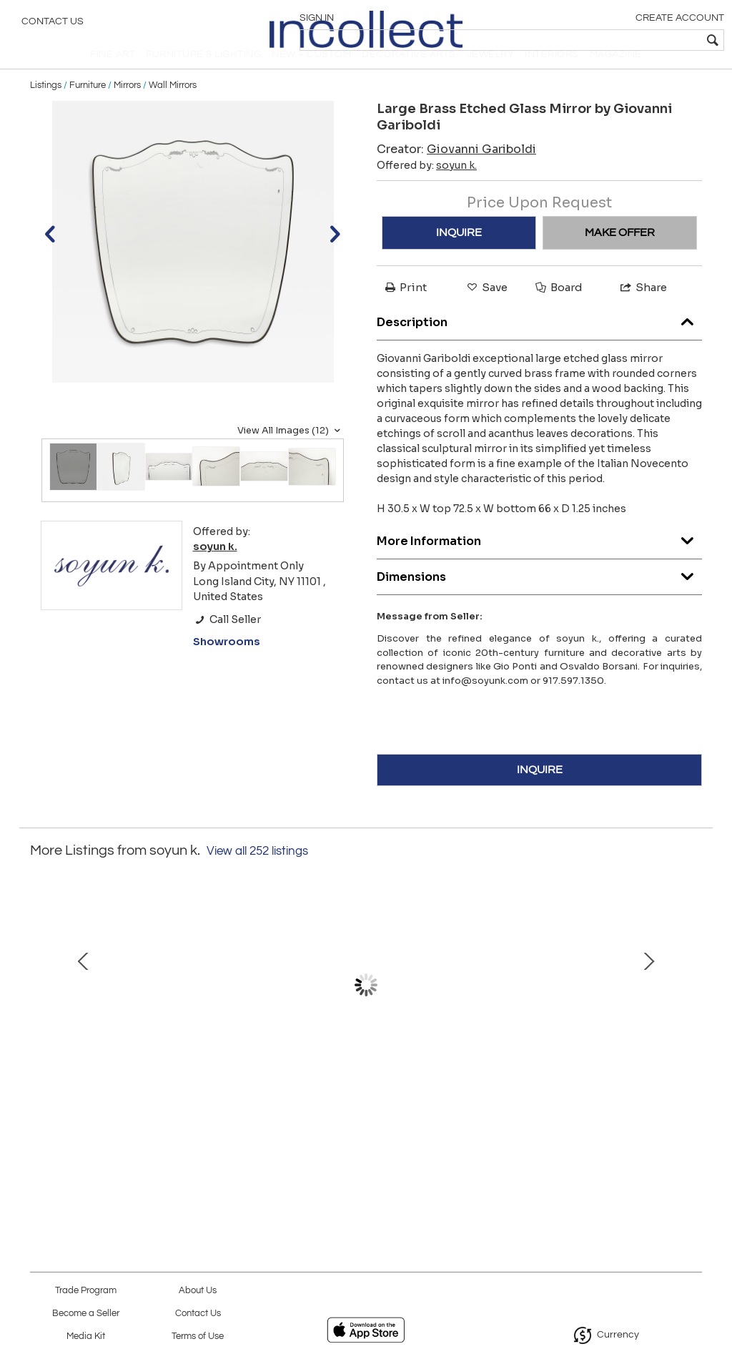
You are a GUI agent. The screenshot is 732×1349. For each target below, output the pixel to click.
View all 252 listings (257, 874)
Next (691, 1024)
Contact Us (52, 25)
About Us (198, 1290)
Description (539, 343)
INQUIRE (459, 256)
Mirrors (127, 109)
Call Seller (227, 643)
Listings (45, 109)
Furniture (87, 109)
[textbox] (618, 40)
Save (486, 311)
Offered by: (427, 188)
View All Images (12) (290, 454)
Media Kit (85, 1336)
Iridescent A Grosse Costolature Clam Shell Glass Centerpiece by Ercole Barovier (161, 1124)
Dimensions (539, 598)
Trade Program (86, 1290)
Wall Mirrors (173, 109)
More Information (539, 562)
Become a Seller (85, 1313)
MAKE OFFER (620, 256)
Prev (41, 1024)
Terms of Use (198, 1336)
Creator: (456, 172)
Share (642, 311)
